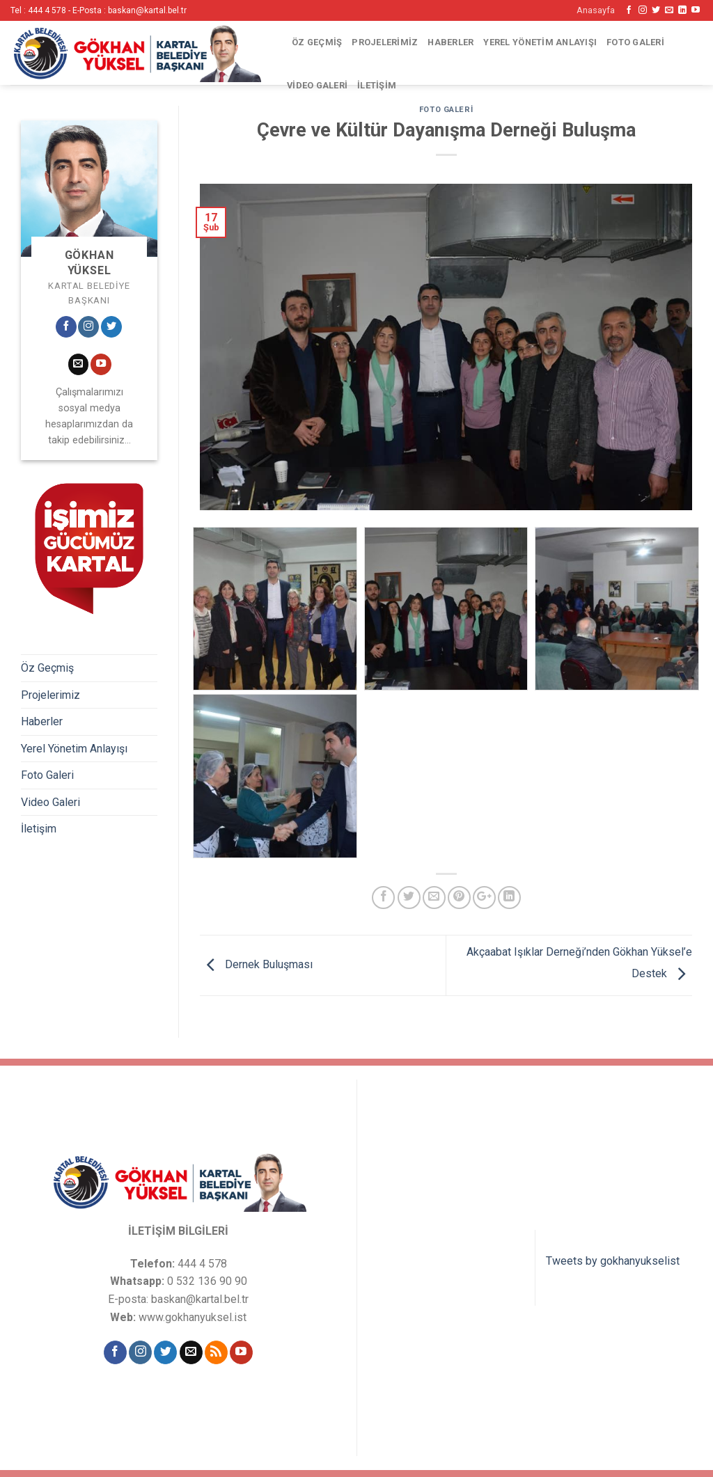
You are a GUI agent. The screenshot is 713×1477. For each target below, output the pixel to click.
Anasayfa (596, 10)
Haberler (450, 42)
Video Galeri (317, 85)
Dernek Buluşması (256, 964)
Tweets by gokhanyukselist (613, 1260)
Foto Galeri (635, 42)
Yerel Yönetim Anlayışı (540, 42)
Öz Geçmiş (317, 42)
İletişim (376, 85)
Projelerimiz (385, 42)
